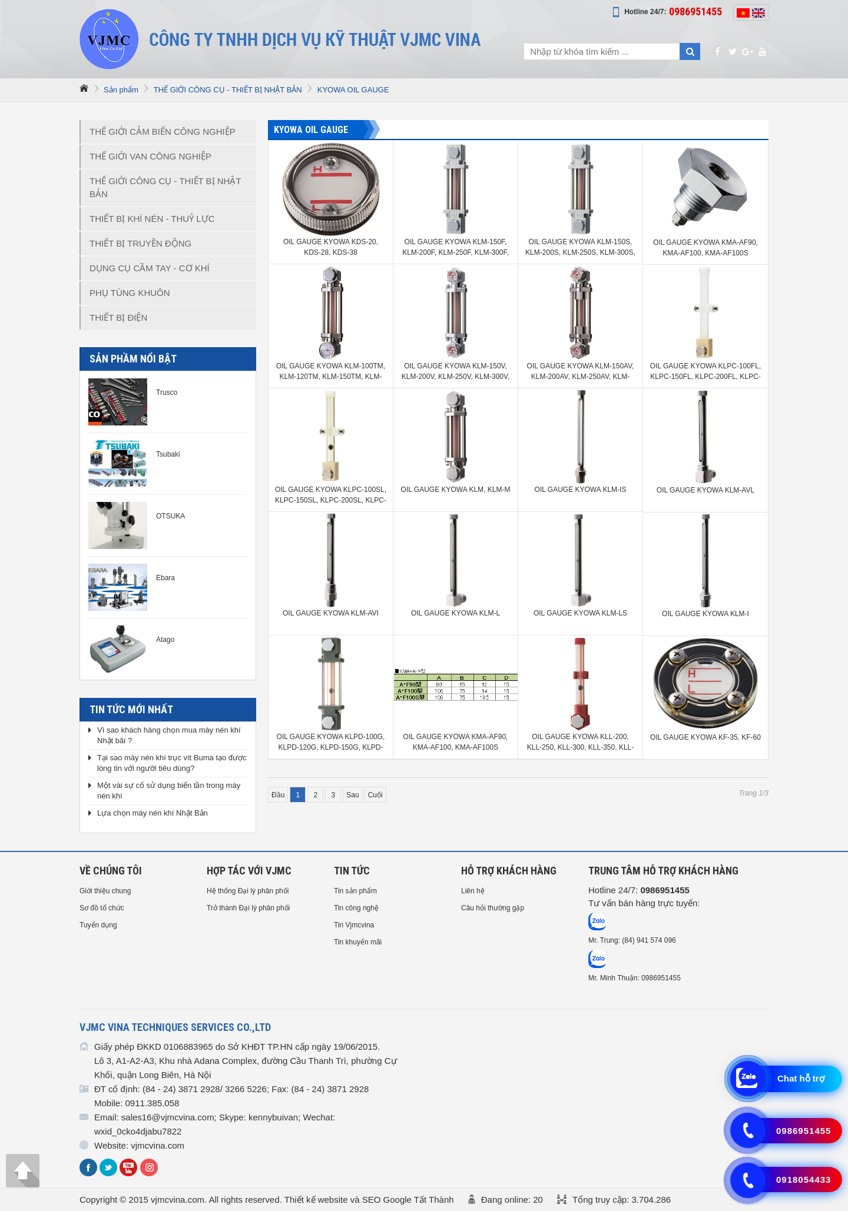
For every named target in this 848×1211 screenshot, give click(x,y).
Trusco (166, 392)
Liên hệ (473, 891)
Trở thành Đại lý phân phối (248, 908)
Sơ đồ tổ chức (102, 908)
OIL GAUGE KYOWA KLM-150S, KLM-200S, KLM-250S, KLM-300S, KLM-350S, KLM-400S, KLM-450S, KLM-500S (580, 248)
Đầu (277, 795)
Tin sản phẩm (355, 891)
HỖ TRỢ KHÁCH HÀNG (508, 870)
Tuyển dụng (98, 925)
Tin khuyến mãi (358, 942)
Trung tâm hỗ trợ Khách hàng (663, 870)
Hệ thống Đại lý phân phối (248, 891)
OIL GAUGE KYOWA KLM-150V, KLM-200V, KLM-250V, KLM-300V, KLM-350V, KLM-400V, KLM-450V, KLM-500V (455, 372)
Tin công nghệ (356, 908)
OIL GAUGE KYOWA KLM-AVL (705, 490)
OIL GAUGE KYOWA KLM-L (455, 613)
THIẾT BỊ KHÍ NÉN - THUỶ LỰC (152, 219)
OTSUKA (170, 516)
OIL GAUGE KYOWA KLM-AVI (331, 613)
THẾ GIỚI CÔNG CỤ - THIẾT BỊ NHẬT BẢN (228, 89)
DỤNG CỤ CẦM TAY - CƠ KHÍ (150, 268)
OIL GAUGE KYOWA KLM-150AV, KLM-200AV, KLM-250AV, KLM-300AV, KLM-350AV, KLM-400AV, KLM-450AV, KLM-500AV (580, 372)
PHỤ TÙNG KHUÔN (130, 293)
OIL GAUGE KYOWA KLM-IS (581, 489)
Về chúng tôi (111, 870)
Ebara (165, 578)
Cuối (375, 795)
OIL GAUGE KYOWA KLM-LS (580, 613)
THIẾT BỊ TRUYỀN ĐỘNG (140, 243)
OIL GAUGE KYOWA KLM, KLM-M (456, 489)
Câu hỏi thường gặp (492, 908)
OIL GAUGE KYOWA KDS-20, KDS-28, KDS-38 (330, 247)
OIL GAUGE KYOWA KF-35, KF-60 (705, 737)
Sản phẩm (121, 89)
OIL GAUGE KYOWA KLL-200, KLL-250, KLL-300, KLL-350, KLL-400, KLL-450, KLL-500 (580, 743)
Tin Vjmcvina (354, 925)
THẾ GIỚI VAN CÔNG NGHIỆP (150, 156)
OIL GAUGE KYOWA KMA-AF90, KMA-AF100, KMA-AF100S (705, 247)
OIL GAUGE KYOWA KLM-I (705, 614)
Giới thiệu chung (105, 891)
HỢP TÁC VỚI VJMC (249, 870)
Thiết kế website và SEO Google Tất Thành (369, 1200)
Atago (165, 640)
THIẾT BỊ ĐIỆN (118, 317)
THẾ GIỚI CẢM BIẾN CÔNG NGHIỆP (163, 132)
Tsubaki (168, 454)
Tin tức (352, 870)
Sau (352, 795)
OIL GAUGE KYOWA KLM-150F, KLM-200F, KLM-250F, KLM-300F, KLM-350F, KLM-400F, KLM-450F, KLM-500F (455, 248)
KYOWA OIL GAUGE (353, 89)
